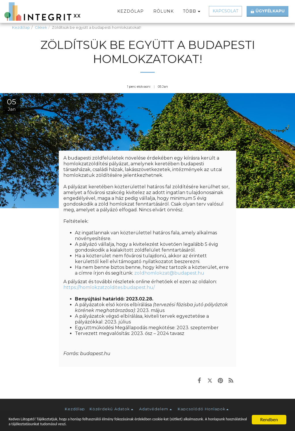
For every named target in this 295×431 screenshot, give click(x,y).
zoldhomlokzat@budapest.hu (169, 273)
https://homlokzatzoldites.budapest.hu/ (109, 287)
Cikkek (41, 27)
